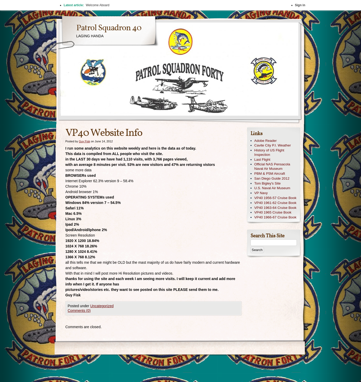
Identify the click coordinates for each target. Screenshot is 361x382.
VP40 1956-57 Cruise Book (275, 198)
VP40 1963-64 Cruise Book (275, 208)
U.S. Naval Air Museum (272, 188)
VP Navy (261, 193)
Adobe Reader (265, 141)
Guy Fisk (84, 141)
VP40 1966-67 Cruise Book (275, 217)
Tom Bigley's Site (267, 183)
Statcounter (63, 365)
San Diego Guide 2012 (272, 178)
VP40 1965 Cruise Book (272, 212)
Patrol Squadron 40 (108, 28)
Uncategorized (102, 306)
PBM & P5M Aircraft (269, 173)
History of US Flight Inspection (269, 152)
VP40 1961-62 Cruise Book (275, 203)
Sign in (300, 5)
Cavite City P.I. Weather (272, 145)
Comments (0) (79, 310)
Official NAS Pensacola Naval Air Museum (272, 166)
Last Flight (262, 159)
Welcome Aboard (97, 5)
